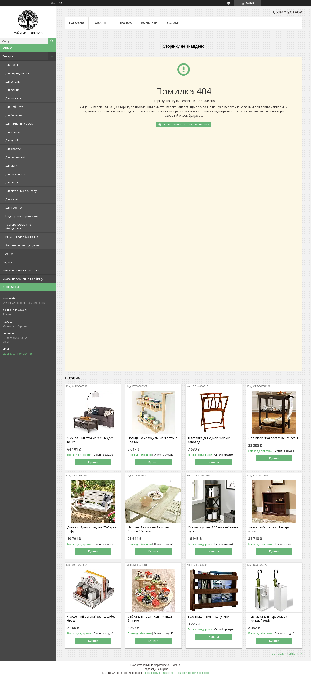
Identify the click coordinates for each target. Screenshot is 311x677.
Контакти (149, 22)
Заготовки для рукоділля (22, 245)
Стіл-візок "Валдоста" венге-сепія (273, 438)
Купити (93, 462)
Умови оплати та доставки (21, 270)
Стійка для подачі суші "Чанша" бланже (150, 618)
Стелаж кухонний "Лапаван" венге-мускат (213, 529)
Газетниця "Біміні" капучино (208, 617)
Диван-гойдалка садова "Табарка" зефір (92, 529)
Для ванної (12, 90)
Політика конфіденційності (193, 672)
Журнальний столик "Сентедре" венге (90, 440)
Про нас (8, 253)
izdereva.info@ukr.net (17, 354)
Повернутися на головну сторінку (186, 124)
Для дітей (11, 140)
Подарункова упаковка (21, 216)
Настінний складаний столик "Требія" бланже (148, 529)
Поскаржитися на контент (159, 672)
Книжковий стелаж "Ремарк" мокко (269, 529)
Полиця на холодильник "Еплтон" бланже (152, 440)
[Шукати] (52, 41)
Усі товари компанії (285, 653)
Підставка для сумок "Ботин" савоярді (209, 440)
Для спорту (13, 149)
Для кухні (11, 65)
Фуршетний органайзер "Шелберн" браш (93, 618)
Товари (8, 56)
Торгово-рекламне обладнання (18, 226)
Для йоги (11, 166)
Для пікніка (13, 182)
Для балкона (14, 115)
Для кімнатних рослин (20, 123)
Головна (76, 22)
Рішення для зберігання (21, 237)
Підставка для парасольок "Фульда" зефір (267, 618)
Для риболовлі (15, 157)
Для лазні (11, 199)
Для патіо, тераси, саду (21, 191)
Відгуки (8, 262)
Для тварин (13, 132)
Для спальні (13, 98)
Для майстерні (15, 174)
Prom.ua (176, 665)
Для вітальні (13, 81)
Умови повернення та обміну (23, 279)
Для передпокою (17, 73)
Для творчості (15, 208)
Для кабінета (14, 107)
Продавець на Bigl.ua (155, 669)
